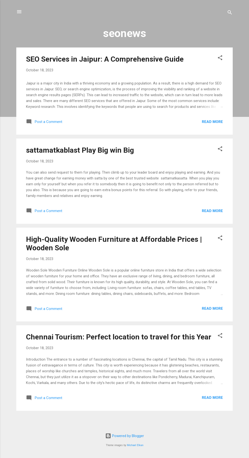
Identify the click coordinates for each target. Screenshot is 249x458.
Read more (212, 122)
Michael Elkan (135, 445)
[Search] (230, 13)
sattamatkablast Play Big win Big (80, 150)
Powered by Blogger (124, 436)
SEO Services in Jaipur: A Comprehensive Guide (105, 59)
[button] (220, 58)
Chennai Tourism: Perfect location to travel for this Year (118, 337)
